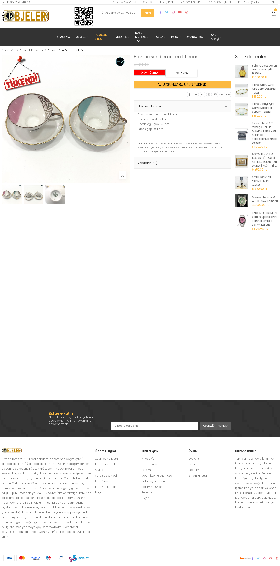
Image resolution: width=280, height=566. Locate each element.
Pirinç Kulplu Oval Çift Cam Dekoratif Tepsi (264, 89)
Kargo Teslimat (191, 2)
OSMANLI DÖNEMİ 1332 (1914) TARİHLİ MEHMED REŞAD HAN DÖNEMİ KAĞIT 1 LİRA (264, 160)
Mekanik (121, 37)
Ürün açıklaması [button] (149, 106)
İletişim (146, 470)
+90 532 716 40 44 (16, 2)
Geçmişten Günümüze (157, 475)
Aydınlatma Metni (124, 2)
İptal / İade (166, 2)
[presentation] (139, 414)
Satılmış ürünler (152, 487)
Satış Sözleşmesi (220, 2)
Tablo (158, 37)
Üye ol (193, 464)
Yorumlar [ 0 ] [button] (147, 163)
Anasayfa (63, 37)
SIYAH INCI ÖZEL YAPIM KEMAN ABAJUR (261, 181)
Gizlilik (147, 2)
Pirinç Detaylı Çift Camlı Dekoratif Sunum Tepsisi (263, 108)
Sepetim (194, 470)
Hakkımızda (149, 464)
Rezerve (147, 492)
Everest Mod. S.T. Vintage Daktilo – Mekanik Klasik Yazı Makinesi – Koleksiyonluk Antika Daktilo (264, 133)
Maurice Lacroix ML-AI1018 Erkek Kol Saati (265, 199)
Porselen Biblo (101, 37)
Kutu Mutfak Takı (140, 37)
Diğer (145, 498)
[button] (273, 13)
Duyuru (273, 2)
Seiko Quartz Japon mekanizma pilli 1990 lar (264, 69)
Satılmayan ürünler (154, 481)
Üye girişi (194, 458)
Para (174, 37)
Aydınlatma (194, 37)
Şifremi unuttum (199, 475)
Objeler (81, 37)
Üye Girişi (215, 37)
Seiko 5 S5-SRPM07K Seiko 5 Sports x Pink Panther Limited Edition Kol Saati (264, 219)
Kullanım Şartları (249, 2)
